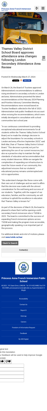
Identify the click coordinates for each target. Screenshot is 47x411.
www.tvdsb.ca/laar (14, 237)
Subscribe (27, 80)
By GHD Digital (23, 339)
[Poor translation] (8, 362)
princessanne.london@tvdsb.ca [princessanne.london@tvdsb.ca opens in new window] (20, 288)
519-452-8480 (34, 285)
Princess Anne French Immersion (16, 9)
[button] (23, 73)
